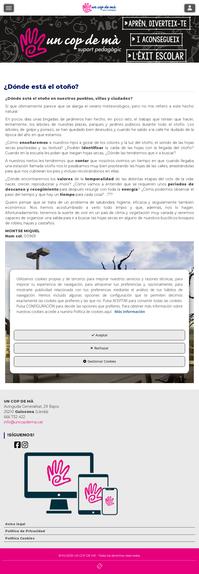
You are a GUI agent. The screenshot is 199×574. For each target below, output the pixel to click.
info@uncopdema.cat (23, 422)
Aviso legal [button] (15, 524)
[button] (17, 446)
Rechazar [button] (99, 348)
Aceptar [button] (99, 335)
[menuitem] (99, 524)
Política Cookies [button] (20, 538)
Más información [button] (130, 311)
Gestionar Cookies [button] (99, 361)
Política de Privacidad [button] (25, 531)
